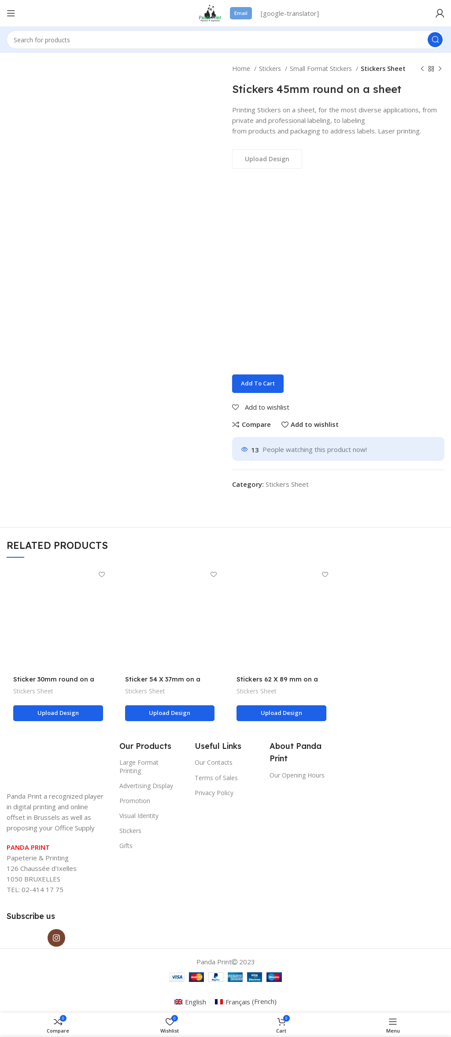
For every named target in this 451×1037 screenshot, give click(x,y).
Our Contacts (214, 762)
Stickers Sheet (383, 68)
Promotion (134, 800)
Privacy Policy (214, 793)
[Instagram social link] (56, 938)
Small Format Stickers (322, 68)
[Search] (225, 39)
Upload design (58, 713)
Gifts (126, 846)
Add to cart (258, 383)
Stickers (271, 68)
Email (241, 13)
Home (242, 68)
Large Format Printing (139, 766)
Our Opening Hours (297, 775)
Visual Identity (139, 815)
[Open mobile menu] (11, 13)
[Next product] (440, 68)
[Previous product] (422, 68)
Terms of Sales (216, 778)
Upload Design (267, 159)
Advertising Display (146, 785)
